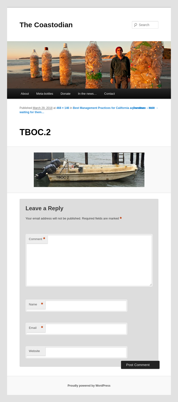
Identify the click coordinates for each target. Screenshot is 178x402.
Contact (109, 93)
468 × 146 (62, 108)
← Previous (137, 108)
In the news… (87, 93)
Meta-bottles (44, 93)
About (25, 93)
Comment (37, 239)
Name (36, 304)
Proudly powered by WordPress (89, 385)
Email (36, 328)
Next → (153, 108)
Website (34, 351)
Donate (65, 93)
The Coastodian (46, 25)
